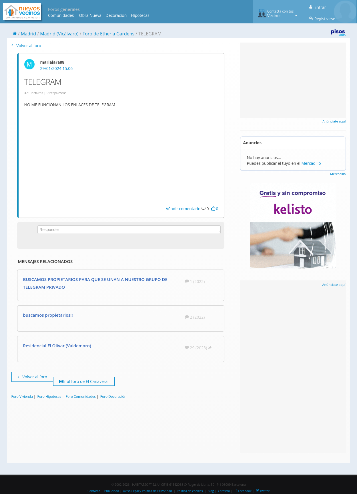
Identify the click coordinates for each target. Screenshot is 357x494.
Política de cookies (190, 491)
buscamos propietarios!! (48, 315)
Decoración (116, 15)
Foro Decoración (113, 396)
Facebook (243, 491)
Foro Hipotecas (49, 396)
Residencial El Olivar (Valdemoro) (57, 345)
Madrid (28, 34)
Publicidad (111, 491)
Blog (211, 491)
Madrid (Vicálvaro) (59, 34)
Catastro (224, 491)
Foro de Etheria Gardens (108, 34)
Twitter (263, 491)
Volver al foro (26, 45)
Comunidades (61, 15)
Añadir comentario (183, 208)
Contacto (93, 491)
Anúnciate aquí (334, 121)
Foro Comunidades (81, 396)
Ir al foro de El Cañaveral (84, 381)
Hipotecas (140, 15)
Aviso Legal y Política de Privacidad (147, 491)
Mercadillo (311, 163)
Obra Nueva (90, 15)
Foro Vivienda (22, 396)
